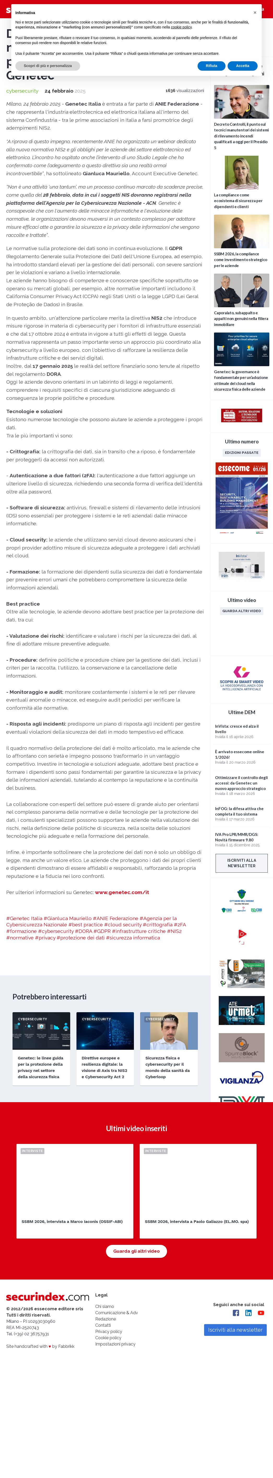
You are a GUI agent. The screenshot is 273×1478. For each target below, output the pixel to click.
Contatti (103, 1325)
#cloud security (122, 924)
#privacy (45, 937)
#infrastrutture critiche (139, 931)
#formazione (21, 931)
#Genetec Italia (24, 918)
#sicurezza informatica (133, 937)
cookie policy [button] (181, 27)
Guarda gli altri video (136, 1251)
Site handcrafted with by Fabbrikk (40, 1346)
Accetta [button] (242, 66)
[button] (255, 12)
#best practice (85, 924)
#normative (20, 937)
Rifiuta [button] (211, 66)
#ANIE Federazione (115, 918)
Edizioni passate (241, 452)
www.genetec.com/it (122, 892)
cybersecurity (22, 91)
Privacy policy (108, 1331)
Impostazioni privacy (115, 1344)
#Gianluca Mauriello (68, 918)
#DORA (83, 931)
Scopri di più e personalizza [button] (48, 66)
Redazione (105, 1319)
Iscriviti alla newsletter (241, 863)
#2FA (180, 924)
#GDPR (102, 931)
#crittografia (158, 924)
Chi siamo (104, 1306)
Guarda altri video (241, 611)
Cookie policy (108, 1337)
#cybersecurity (56, 931)
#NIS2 (174, 931)
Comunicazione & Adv (116, 1312)
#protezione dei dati (81, 937)
